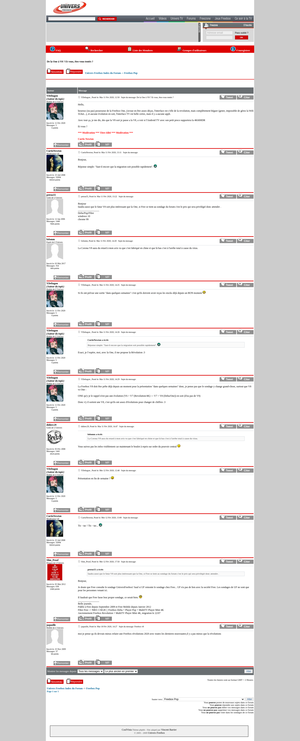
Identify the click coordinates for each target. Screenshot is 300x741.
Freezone (205, 19)
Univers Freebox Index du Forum (103, 73)
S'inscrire (248, 25)
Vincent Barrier (168, 729)
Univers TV (177, 19)
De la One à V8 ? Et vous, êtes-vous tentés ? (70, 61)
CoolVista (127, 729)
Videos (162, 19)
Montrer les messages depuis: (62, 671)
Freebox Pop (131, 73)
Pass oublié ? (241, 33)
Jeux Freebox (223, 19)
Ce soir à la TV (243, 19)
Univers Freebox (156, 732)
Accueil (150, 19)
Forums (191, 19)
